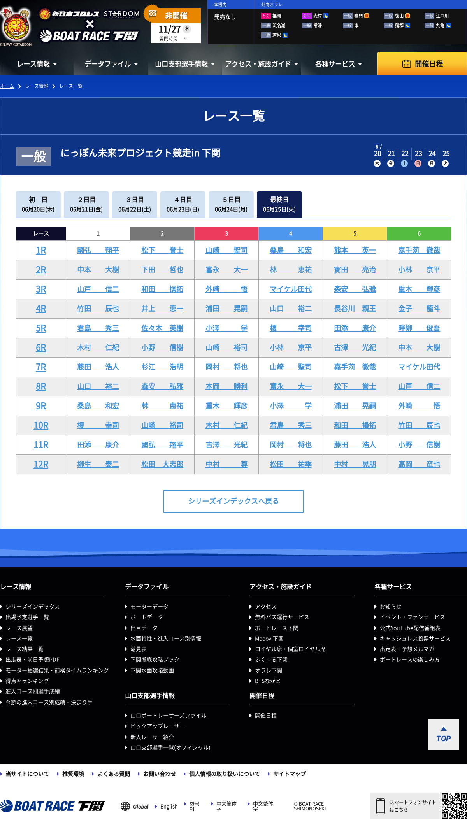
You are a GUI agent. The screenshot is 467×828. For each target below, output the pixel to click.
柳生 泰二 (98, 464)
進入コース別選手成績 (32, 691)
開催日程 (429, 63)
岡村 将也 (226, 366)
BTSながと (268, 681)
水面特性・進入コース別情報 (165, 638)
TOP (443, 738)
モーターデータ (149, 606)
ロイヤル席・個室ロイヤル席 (290, 649)
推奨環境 (73, 774)
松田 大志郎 (162, 464)
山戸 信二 (98, 289)
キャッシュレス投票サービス (415, 638)
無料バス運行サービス (282, 617)
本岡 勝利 (226, 386)
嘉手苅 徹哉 (419, 250)
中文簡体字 (226, 806)
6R (41, 347)
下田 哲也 (162, 269)
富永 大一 (226, 269)
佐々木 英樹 (162, 328)
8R (41, 386)
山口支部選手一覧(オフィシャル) (170, 747)
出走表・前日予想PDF (32, 659)
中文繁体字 (263, 806)
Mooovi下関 (269, 638)
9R (41, 406)
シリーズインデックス (32, 606)
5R (41, 328)
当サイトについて (27, 774)
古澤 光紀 (355, 347)
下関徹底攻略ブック (154, 659)
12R (40, 464)
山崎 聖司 (226, 250)
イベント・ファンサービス (412, 617)
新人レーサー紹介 (152, 737)
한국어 (195, 806)
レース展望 (19, 628)
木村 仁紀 (98, 347)
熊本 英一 (355, 250)
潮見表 (138, 649)
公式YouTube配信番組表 (410, 628)
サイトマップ (289, 774)
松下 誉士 (162, 250)
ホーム (7, 86)
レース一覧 (19, 638)
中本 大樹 (98, 269)
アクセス (266, 606)
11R (40, 444)
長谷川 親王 (355, 308)
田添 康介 (355, 328)
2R (41, 269)
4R (41, 308)
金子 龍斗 (419, 308)
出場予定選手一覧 (27, 617)
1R (41, 250)
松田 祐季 (291, 464)
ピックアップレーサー (157, 726)
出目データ (144, 628)
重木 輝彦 (419, 289)
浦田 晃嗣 (226, 308)
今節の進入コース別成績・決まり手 (49, 702)
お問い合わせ (159, 774)
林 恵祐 (291, 269)
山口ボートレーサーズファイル (168, 715)
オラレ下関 (268, 670)
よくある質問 (113, 774)
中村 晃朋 (355, 464)
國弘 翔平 (98, 250)
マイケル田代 (291, 289)
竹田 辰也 (98, 308)
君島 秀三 (98, 328)
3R (41, 289)
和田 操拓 (162, 289)
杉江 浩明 (162, 366)
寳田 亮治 (355, 269)
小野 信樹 (162, 347)
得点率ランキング (27, 681)
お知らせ (391, 606)
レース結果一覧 (24, 649)
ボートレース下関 (276, 628)
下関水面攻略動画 (152, 670)
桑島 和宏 (291, 250)
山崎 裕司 (226, 347)
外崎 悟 (226, 289)
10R (40, 425)
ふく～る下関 (271, 659)
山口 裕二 (291, 308)
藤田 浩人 (98, 366)
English (169, 806)
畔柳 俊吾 (419, 328)
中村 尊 (226, 464)
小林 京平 (419, 269)
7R (41, 367)
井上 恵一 (162, 308)
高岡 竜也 (419, 464)
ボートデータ (146, 617)
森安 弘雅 (355, 289)
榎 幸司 (291, 328)
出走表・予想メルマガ (407, 649)
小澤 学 (226, 328)
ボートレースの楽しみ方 (410, 659)
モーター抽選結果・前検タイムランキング (57, 670)
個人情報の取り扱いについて (224, 774)
